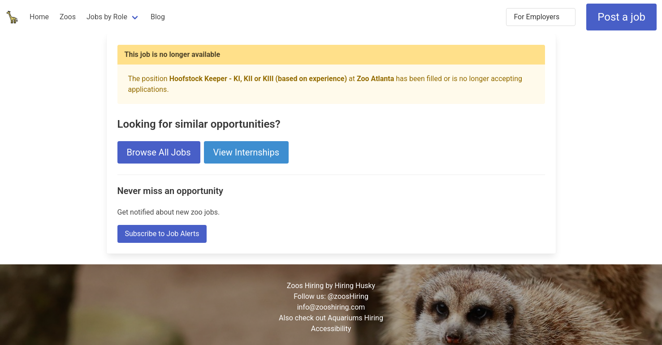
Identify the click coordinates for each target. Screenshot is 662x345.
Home (39, 17)
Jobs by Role (107, 17)
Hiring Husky (355, 285)
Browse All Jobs (159, 152)
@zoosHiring (348, 296)
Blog (158, 17)
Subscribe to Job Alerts (162, 233)
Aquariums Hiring (355, 318)
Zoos (68, 17)
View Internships (246, 152)
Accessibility (331, 328)
